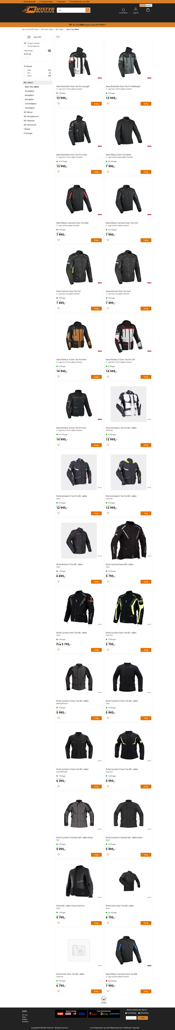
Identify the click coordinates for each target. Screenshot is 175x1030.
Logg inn (135, 10)
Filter (58, 37)
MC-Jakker (60, 29)
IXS (28, 73)
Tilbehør (27, 129)
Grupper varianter (33, 43)
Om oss (25, 1015)
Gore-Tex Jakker (73, 29)
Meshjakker (29, 95)
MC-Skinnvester (30, 125)
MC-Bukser (28, 112)
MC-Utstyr (35, 29)
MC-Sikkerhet (29, 121)
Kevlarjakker (29, 91)
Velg (96, 104)
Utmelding (144, 1013)
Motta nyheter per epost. (137, 1010)
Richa (29, 76)
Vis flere (104, 1003)
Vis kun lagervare (33, 46)
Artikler (24, 1019)
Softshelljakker (31, 104)
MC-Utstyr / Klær (47, 29)
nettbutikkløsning (112, 1028)
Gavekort (25, 1022)
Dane (29, 70)
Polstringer (28, 133)
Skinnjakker (29, 99)
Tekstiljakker (30, 108)
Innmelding (131, 1013)
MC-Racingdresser (31, 116)
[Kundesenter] (123, 10)
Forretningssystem (96, 1028)
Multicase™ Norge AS (132, 1028)
